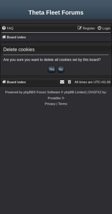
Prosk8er (54, 98)
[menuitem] (7, 28)
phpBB (28, 92)
